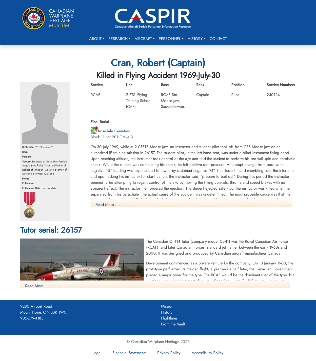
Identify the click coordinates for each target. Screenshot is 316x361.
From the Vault (173, 324)
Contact (218, 38)
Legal (97, 353)
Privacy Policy (168, 353)
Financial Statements (129, 353)
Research (118, 38)
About (95, 38)
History (195, 38)
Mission (167, 306)
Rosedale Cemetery (110, 131)
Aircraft (143, 38)
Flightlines (169, 318)
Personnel (170, 38)
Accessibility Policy (207, 353)
